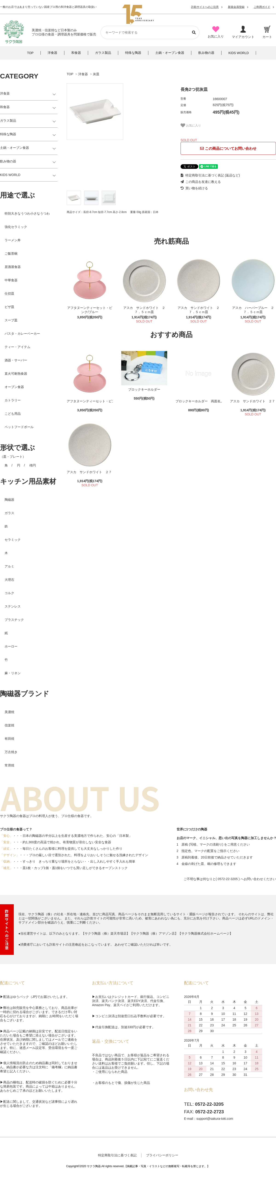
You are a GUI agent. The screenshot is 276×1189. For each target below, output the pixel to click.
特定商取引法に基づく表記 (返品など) (210, 175)
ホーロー (11, 646)
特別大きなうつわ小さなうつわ (27, 213)
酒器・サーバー (16, 360)
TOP (70, 74)
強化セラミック (16, 227)
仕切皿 (9, 293)
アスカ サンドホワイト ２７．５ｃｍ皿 (144, 310)
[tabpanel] (119, 111)
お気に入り (191, 125)
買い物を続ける (194, 188)
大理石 (9, 580)
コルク (9, 593)
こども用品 (13, 413)
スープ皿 (11, 320)
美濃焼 (9, 712)
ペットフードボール (19, 427)
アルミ (9, 566)
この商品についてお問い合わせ (228, 148)
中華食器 (11, 280)
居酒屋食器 (13, 267)
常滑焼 (9, 765)
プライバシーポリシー (162, 1155)
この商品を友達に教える (201, 182)
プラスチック (14, 620)
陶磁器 (9, 499)
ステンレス (13, 606)
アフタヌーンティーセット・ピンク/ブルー (89, 310)
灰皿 (96, 74)
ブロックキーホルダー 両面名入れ (198, 401)
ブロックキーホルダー (144, 389)
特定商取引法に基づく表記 (117, 1155)
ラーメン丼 (13, 240)
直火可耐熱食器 (16, 373)
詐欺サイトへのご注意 (205, 7)
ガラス (9, 513)
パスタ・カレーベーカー (22, 333)
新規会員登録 (236, 7)
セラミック (13, 539)
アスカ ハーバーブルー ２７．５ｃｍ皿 (253, 310)
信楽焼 (9, 725)
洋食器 (83, 74)
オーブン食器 (14, 387)
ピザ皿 (9, 307)
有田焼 (9, 738)
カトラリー (13, 400)
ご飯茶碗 (11, 253)
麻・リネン (13, 673)
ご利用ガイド (262, 7)
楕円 (32, 465)
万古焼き (11, 752)
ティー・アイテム (17, 347)
